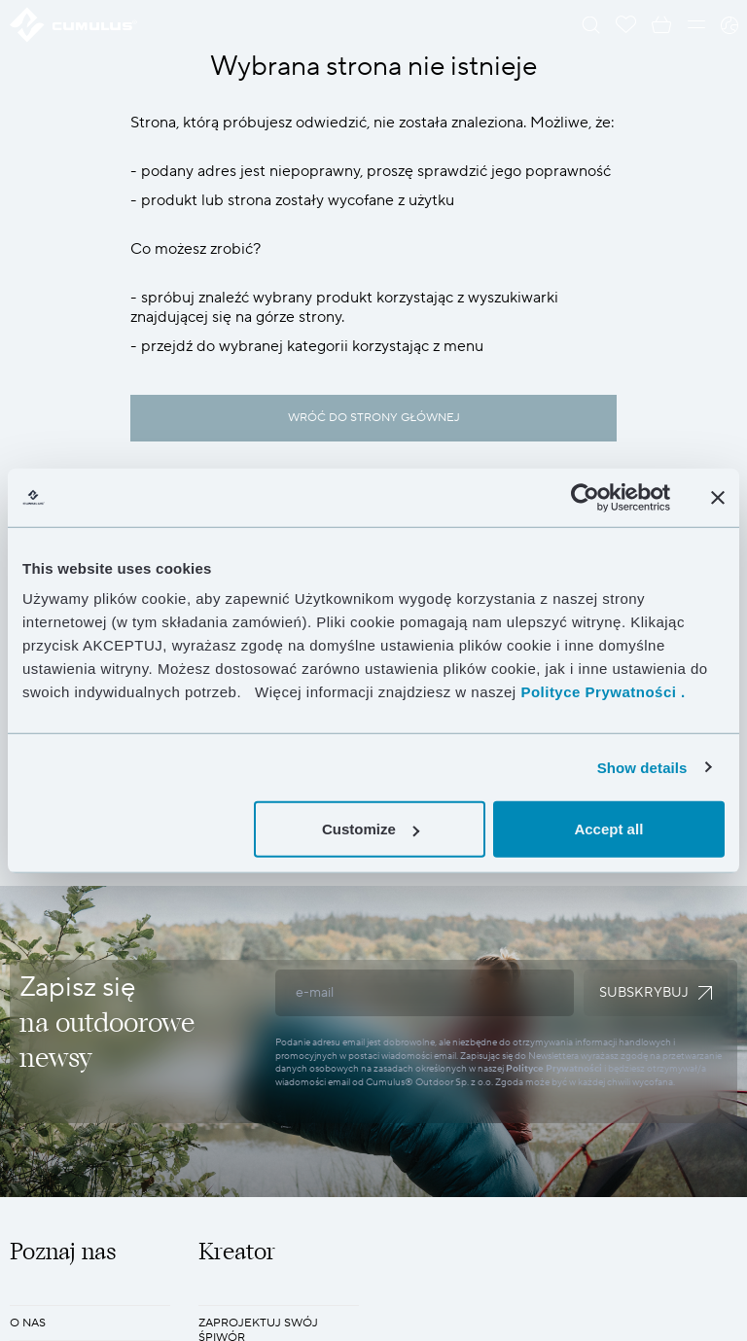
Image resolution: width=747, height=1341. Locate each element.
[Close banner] (718, 497)
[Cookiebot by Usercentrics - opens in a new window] (585, 497)
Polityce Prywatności (554, 1068)
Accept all (608, 829)
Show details (642, 767)
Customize (370, 829)
